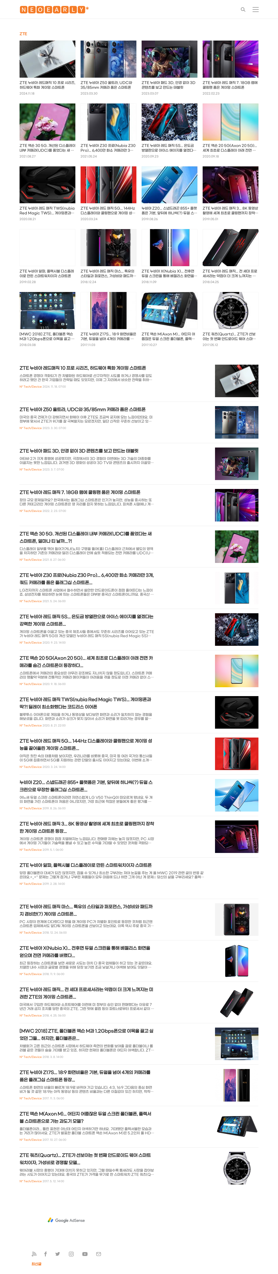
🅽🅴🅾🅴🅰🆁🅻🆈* (54, 11)
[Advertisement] (66, 1220)
